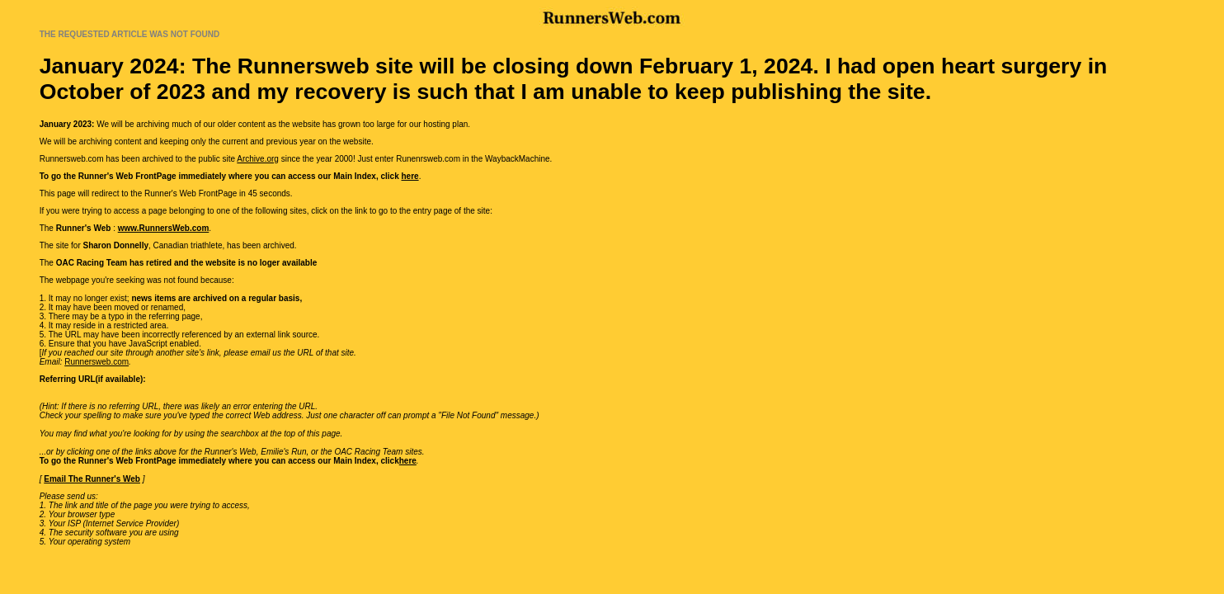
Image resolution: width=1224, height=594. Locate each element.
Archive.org (258, 158)
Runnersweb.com (96, 361)
